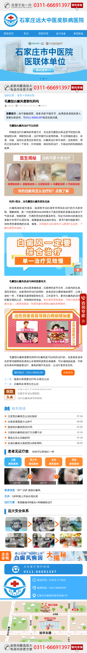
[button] (40, 78)
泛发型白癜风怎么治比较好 (22, 416)
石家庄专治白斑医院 (28, 393)
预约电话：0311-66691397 (28, 372)
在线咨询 (68, 372)
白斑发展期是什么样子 (20, 421)
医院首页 (9, 33)
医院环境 (43, 33)
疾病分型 (29, 95)
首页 (19, 95)
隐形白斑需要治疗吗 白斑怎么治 (31, 379)
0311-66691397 (34, 117)
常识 (26, 33)
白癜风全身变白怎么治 (26, 384)
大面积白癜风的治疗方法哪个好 (25, 432)
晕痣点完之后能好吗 (19, 437)
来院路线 (78, 33)
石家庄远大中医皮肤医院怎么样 (35, 388)
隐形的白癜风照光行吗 (20, 427)
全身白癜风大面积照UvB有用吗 (25, 443)
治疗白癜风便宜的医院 (30, 398)
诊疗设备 (61, 33)
